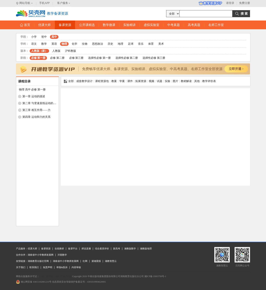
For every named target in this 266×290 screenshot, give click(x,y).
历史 (110, 43)
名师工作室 (216, 25)
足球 (130, 43)
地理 (120, 43)
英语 (54, 43)
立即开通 (236, 68)
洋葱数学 (62, 254)
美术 (161, 43)
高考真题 (194, 25)
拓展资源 (140, 81)
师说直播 (86, 248)
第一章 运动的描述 (33, 96)
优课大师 (44, 25)
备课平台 (72, 248)
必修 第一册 (38, 57)
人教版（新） (39, 50)
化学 (74, 43)
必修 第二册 (57, 57)
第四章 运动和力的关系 (36, 116)
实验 (167, 81)
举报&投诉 (61, 267)
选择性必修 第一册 (99, 57)
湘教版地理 (146, 248)
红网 (85, 261)
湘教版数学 (130, 248)
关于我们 (20, 267)
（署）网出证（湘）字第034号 (55, 276)
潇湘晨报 (96, 261)
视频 (151, 81)
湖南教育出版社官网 (38, 261)
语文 (34, 43)
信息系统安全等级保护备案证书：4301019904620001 (79, 281)
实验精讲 (129, 25)
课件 (130, 81)
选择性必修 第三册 (154, 57)
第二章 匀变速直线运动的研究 (40, 103)
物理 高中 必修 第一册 (32, 89)
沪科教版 (70, 50)
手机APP (44, 3)
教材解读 (186, 81)
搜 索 (244, 13)
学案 (122, 81)
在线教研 (59, 248)
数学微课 (109, 25)
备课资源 (65, 25)
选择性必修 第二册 (126, 57)
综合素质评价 (102, 248)
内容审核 (76, 267)
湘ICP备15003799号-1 (155, 276)
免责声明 (47, 267)
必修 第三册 (76, 57)
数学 (44, 43)
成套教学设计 (84, 81)
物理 (64, 43)
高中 (54, 36)
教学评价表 (209, 81)
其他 (197, 81)
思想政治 (97, 43)
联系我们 (34, 267)
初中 (44, 36)
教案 (114, 81)
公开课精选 (87, 25)
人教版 (56, 50)
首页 (25, 25)
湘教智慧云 (111, 261)
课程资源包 (102, 81)
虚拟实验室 (151, 25)
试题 (159, 81)
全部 (69, 81)
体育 (151, 43)
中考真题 (173, 25)
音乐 (141, 43)
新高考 (116, 248)
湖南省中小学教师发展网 (40, 254)
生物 (84, 43)
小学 (34, 36)
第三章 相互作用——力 (36, 110)
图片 (175, 81)
